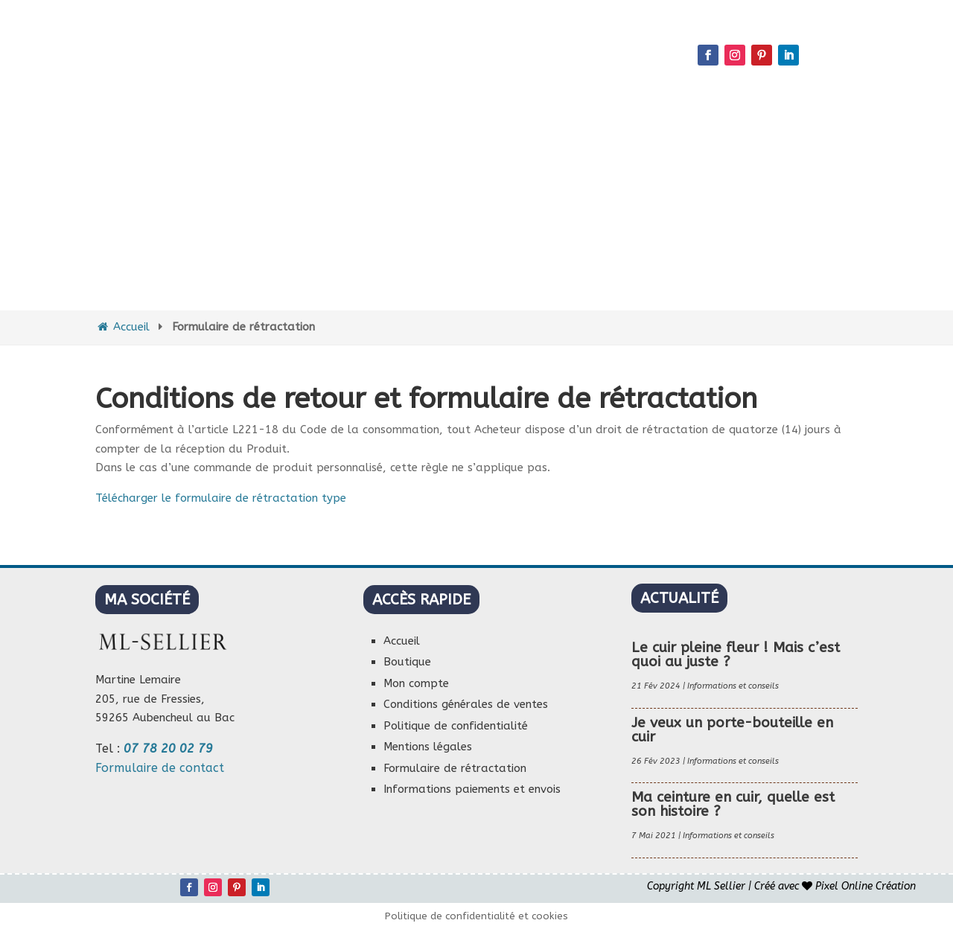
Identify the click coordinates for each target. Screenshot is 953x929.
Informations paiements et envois (472, 789)
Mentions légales (427, 746)
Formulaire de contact (159, 768)
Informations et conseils (733, 686)
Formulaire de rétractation (454, 768)
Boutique (407, 661)
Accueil (122, 326)
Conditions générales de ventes (465, 704)
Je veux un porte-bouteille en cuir (732, 730)
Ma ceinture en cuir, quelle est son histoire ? (733, 804)
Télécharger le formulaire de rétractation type (220, 498)
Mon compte (416, 683)
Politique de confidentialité (455, 725)
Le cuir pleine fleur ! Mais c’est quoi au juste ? (735, 654)
